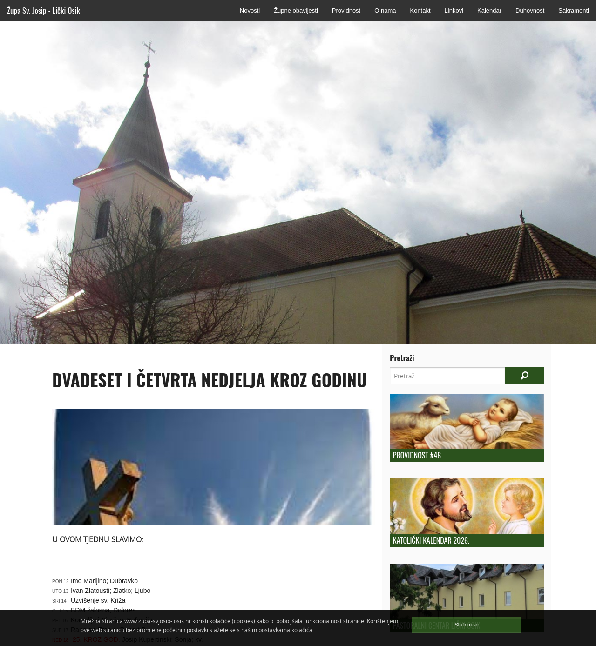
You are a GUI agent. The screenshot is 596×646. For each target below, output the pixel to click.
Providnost (346, 10)
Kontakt (420, 10)
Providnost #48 (417, 455)
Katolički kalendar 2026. (431, 540)
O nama (385, 10)
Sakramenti (573, 10)
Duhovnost (529, 10)
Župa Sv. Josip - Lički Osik (43, 10)
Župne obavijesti (296, 10)
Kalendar (489, 10)
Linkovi (454, 10)
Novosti (250, 10)
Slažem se (467, 624)
